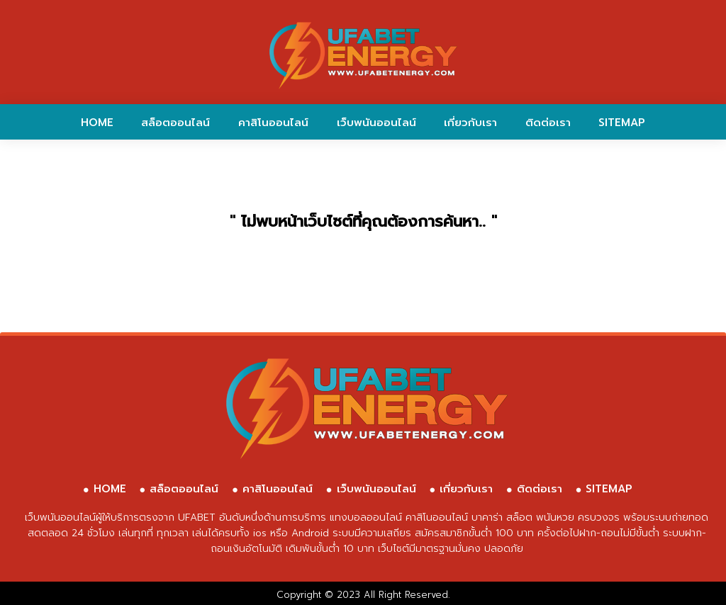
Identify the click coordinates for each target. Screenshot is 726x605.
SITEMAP (621, 122)
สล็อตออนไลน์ (175, 122)
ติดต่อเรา (548, 122)
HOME (97, 122)
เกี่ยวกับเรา (470, 122)
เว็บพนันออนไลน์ (376, 122)
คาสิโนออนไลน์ (273, 122)
